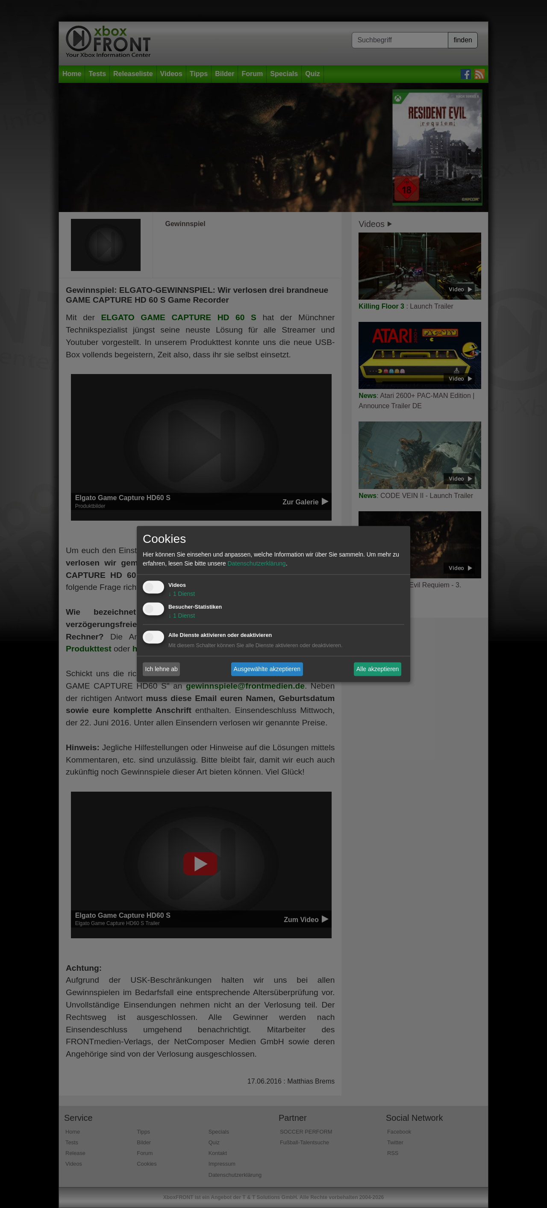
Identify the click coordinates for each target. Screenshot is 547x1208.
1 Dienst (181, 594)
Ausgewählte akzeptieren (267, 669)
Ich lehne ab (161, 669)
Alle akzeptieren (377, 669)
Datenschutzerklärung (256, 563)
